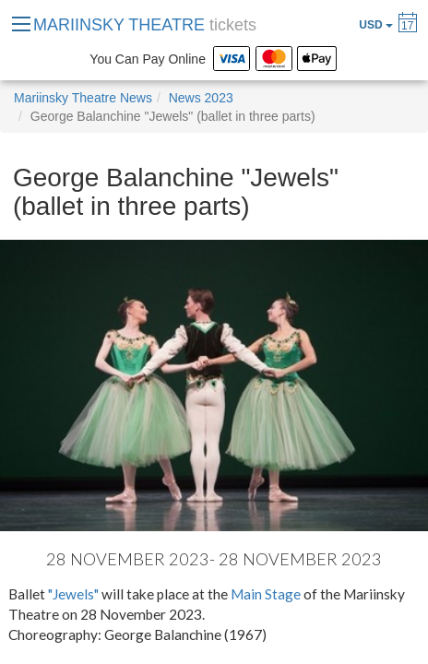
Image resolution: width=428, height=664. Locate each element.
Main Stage (266, 594)
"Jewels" (73, 594)
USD (376, 24)
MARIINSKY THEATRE (144, 25)
